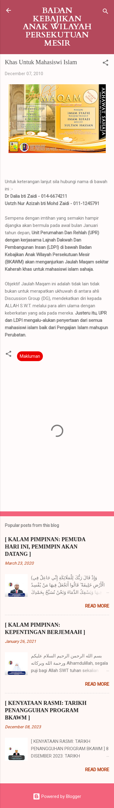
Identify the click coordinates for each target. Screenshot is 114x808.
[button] (105, 63)
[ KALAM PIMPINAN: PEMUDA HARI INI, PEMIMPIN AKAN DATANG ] (45, 546)
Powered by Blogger (57, 796)
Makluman (30, 356)
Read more (97, 606)
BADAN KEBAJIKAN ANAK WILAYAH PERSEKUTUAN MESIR (57, 27)
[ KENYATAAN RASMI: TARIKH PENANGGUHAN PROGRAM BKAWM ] (46, 710)
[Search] (105, 12)
